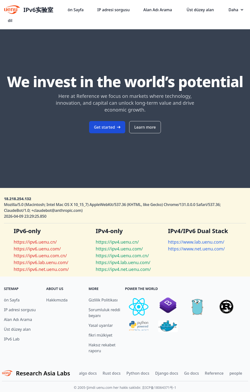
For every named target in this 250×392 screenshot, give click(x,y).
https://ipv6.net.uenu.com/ (41, 269)
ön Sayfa (75, 9)
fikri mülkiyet (101, 335)
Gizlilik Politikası (103, 300)
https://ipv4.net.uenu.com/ (123, 269)
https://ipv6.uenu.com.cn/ (40, 255)
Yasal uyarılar (101, 325)
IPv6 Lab (12, 339)
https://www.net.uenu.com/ (196, 249)
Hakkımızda (56, 300)
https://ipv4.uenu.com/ (119, 249)
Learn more (145, 127)
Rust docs (112, 373)
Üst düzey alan (200, 9)
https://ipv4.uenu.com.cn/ (122, 255)
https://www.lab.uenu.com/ (196, 242)
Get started (107, 127)
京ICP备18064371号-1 (159, 387)
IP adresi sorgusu (113, 9)
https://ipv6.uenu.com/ (37, 249)
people (235, 373)
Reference (214, 373)
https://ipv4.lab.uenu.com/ (123, 262)
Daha (236, 9)
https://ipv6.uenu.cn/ (35, 242)
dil (10, 20)
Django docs (166, 373)
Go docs (191, 373)
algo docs (88, 373)
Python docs (137, 373)
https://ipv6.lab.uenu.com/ (41, 262)
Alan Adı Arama (157, 9)
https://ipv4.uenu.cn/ (117, 242)
